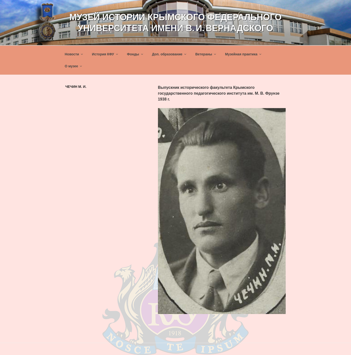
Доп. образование (169, 54)
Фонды (135, 54)
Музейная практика (243, 54)
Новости (74, 54)
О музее (74, 66)
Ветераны (206, 54)
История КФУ (105, 54)
